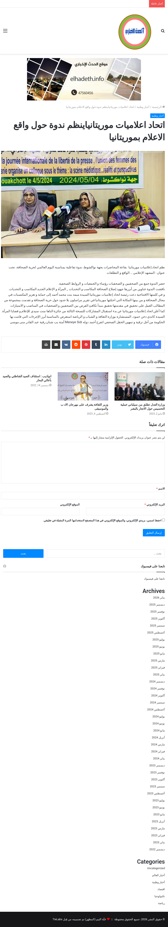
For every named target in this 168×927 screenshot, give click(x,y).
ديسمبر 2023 (157, 765)
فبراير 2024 (158, 751)
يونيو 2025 (159, 646)
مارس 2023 (158, 828)
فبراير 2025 (158, 667)
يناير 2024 (159, 758)
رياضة (161, 903)
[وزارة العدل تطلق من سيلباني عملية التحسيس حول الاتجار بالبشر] (140, 386)
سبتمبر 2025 (157, 625)
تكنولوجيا (159, 896)
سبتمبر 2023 (157, 786)
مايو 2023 (159, 814)
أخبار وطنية (143, 107)
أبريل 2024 (158, 737)
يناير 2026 (159, 597)
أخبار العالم (158, 875)
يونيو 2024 (159, 723)
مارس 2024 (158, 744)
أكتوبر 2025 (158, 618)
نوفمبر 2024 (157, 688)
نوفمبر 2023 (157, 772)
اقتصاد (161, 889)
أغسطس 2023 (156, 793)
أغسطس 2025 (156, 632)
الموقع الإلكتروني (70, 504)
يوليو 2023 (159, 800)
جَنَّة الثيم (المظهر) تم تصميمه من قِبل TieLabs (79, 919)
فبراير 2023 (158, 835)
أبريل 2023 (158, 821)
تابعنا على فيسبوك (154, 578)
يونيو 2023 (159, 807)
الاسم (160, 488)
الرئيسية (158, 107)
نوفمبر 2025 (157, 611)
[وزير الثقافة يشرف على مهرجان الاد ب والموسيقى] (83, 386)
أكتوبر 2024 (158, 695)
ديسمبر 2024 (157, 681)
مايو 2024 (159, 730)
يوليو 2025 (159, 639)
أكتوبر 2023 (158, 779)
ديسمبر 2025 (157, 604)
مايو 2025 (159, 653)
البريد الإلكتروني (155, 504)
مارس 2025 (158, 660)
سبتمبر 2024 (157, 702)
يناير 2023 (159, 842)
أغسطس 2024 (156, 709)
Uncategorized (156, 868)
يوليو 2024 (159, 716)
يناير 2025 (159, 674)
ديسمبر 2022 (157, 849)
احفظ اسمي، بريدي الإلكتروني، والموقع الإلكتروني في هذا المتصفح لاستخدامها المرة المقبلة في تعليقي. (102, 520)
